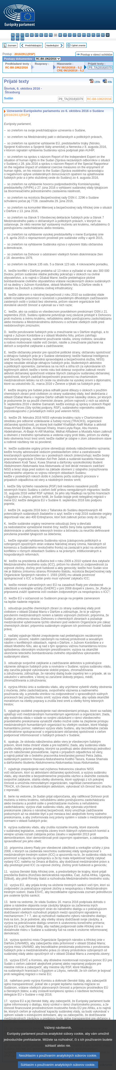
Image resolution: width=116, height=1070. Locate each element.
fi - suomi (17, 39)
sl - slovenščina (13, 39)
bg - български (13, 35)
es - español (17, 35)
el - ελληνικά (41, 35)
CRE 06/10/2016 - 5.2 (70, 70)
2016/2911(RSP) (24, 54)
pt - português (98, 35)
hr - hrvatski (60, 35)
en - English (46, 35)
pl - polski (93, 35)
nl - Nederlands (89, 35)
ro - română (103, 35)
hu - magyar (79, 35)
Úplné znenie (79, 45)
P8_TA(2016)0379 (100, 67)
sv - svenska (22, 39)
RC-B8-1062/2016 (16, 67)
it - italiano (65, 35)
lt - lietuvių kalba (74, 35)
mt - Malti (84, 35)
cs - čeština (22, 35)
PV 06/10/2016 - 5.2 (69, 67)
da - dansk (27, 35)
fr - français (51, 35)
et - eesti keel (36, 35)
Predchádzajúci (33, 45)
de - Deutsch (32, 35)
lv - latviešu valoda (70, 35)
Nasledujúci (52, 45)
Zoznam (12, 45)
